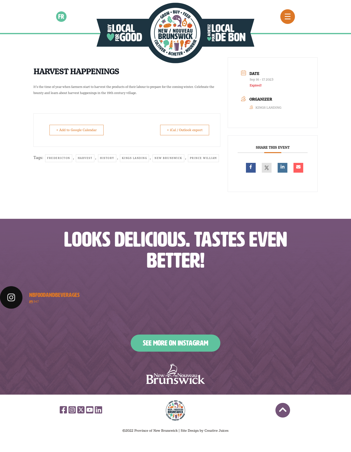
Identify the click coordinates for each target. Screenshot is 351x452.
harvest (85, 157)
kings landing (134, 157)
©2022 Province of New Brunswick (150, 430)
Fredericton (58, 157)
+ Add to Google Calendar (77, 130)
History (107, 157)
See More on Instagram (175, 343)
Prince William (203, 157)
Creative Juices (217, 430)
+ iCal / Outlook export (184, 130)
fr (61, 16)
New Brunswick (168, 157)
